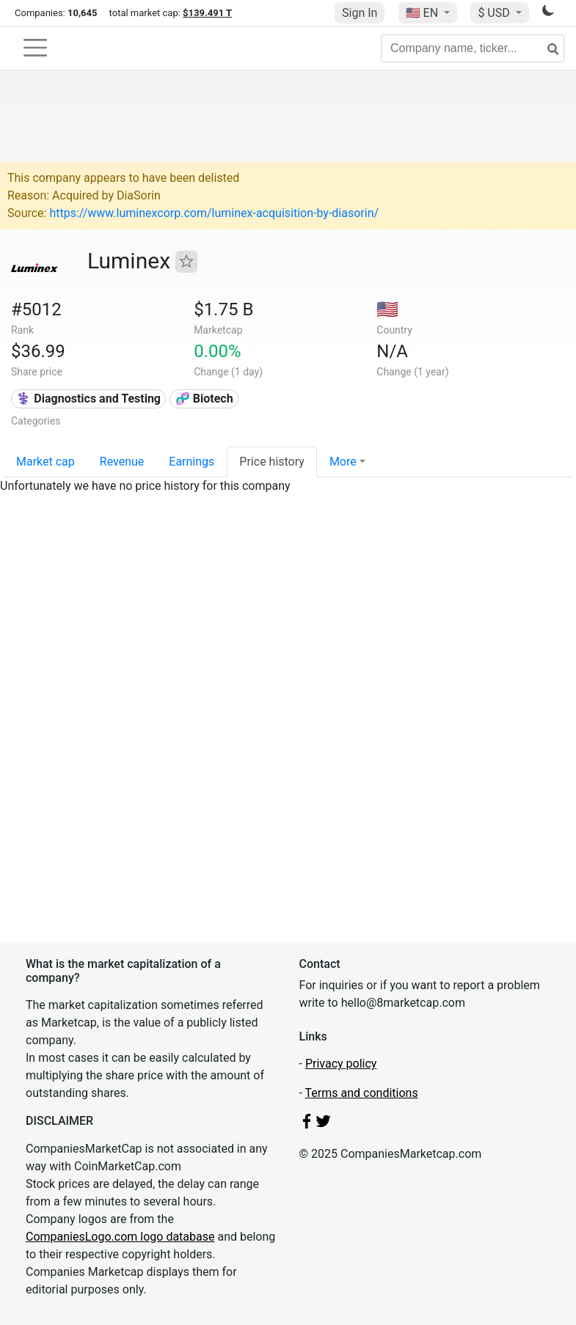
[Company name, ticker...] (472, 48)
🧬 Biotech (204, 398)
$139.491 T (207, 12)
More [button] (343, 462)
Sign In (359, 13)
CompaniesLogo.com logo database (120, 1237)
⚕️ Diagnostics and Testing (88, 398)
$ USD (495, 13)
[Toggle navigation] (35, 47)
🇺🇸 (423, 13)
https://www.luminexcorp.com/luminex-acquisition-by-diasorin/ (214, 213)
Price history (272, 462)
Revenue (122, 462)
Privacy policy (341, 1064)
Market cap (45, 462)
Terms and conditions (361, 1093)
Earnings (191, 462)
